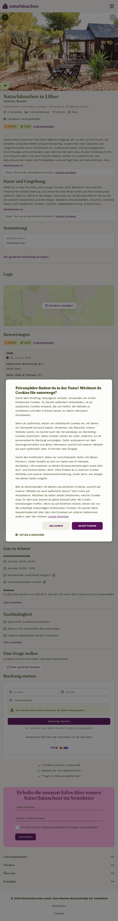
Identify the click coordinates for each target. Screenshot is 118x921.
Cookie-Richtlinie (58, 516)
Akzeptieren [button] (87, 525)
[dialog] (59, 460)
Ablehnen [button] (56, 525)
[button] (29, 534)
